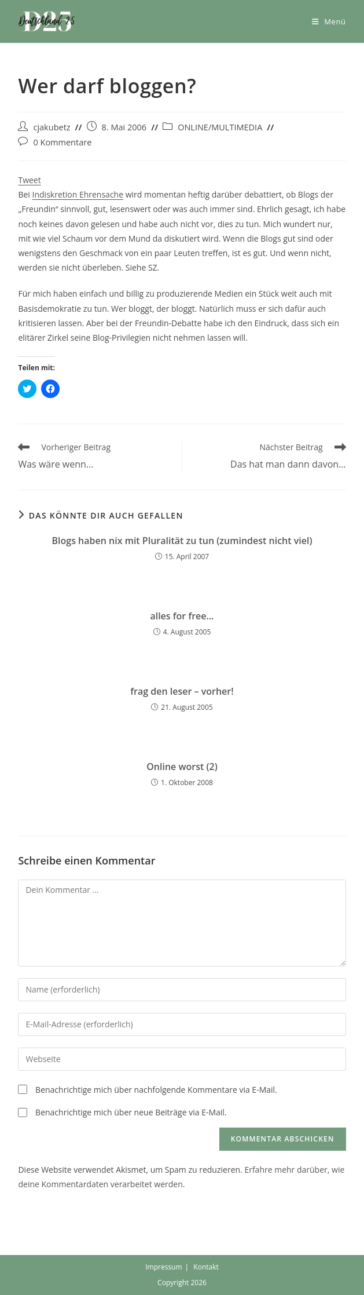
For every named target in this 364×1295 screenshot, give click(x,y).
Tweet (29, 179)
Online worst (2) (182, 766)
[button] (47, 21)
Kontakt (205, 1267)
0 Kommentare (62, 142)
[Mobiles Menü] (329, 21)
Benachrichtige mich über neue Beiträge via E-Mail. (130, 1112)
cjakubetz (51, 127)
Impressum (163, 1267)
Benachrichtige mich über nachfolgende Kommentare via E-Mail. (156, 1089)
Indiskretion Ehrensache (78, 194)
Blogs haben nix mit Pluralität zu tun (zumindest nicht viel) (182, 540)
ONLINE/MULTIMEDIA (220, 127)
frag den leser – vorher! (181, 691)
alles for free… (182, 616)
